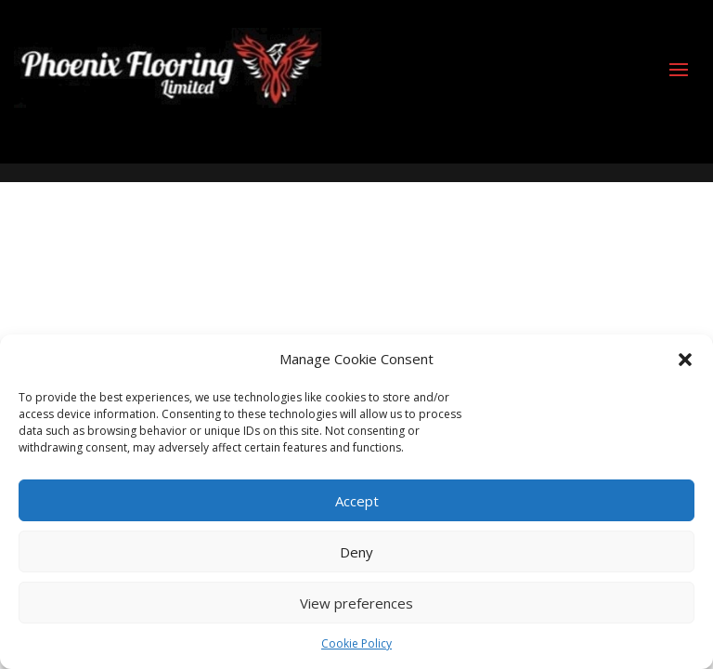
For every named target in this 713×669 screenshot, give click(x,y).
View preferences (356, 603)
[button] (685, 359)
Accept (357, 501)
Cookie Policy (356, 643)
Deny (356, 552)
